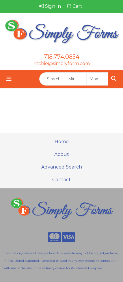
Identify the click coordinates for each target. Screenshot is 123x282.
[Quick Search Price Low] (76, 79)
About (61, 154)
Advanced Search (61, 167)
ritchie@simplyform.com (61, 63)
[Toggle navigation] (9, 79)
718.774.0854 (61, 56)
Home (62, 141)
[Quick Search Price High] (97, 79)
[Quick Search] (52, 79)
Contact (61, 179)
